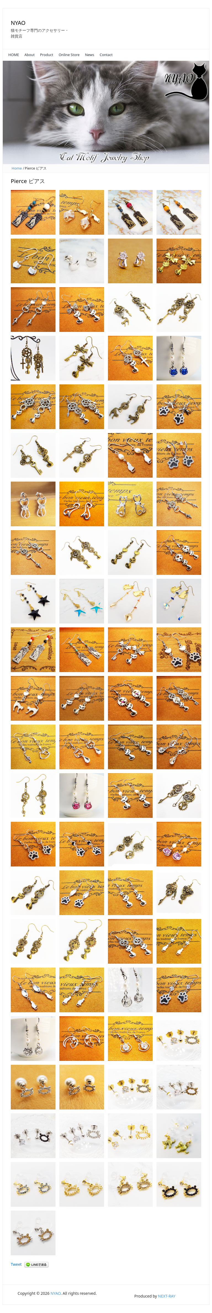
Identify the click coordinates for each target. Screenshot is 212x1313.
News (89, 54)
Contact (106, 54)
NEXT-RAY (166, 1296)
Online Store (69, 54)
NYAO (18, 23)
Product (46, 54)
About (29, 54)
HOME (13, 54)
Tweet (16, 1264)
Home (17, 168)
